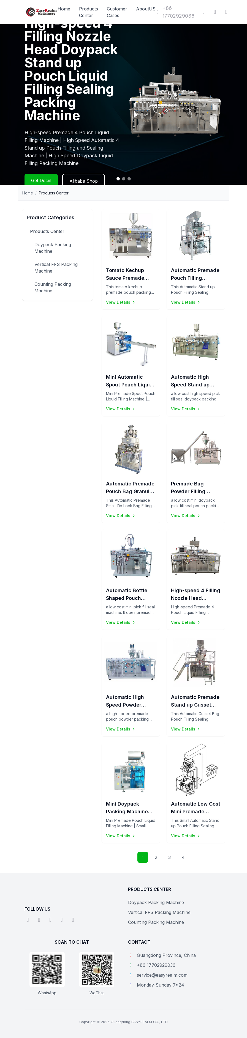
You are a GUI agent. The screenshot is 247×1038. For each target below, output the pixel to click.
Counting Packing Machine (52, 287)
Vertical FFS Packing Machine (56, 268)
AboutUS (146, 9)
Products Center (47, 231)
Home (64, 9)
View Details (121, 302)
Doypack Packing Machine (52, 248)
